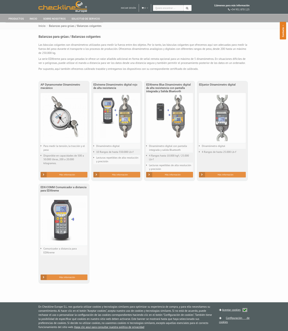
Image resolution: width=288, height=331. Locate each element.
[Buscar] (188, 8)
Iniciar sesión (128, 7)
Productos (16, 18)
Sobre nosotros (54, 18)
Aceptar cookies (234, 310)
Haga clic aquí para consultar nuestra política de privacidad (109, 327)
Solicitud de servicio (85, 18)
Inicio (33, 18)
